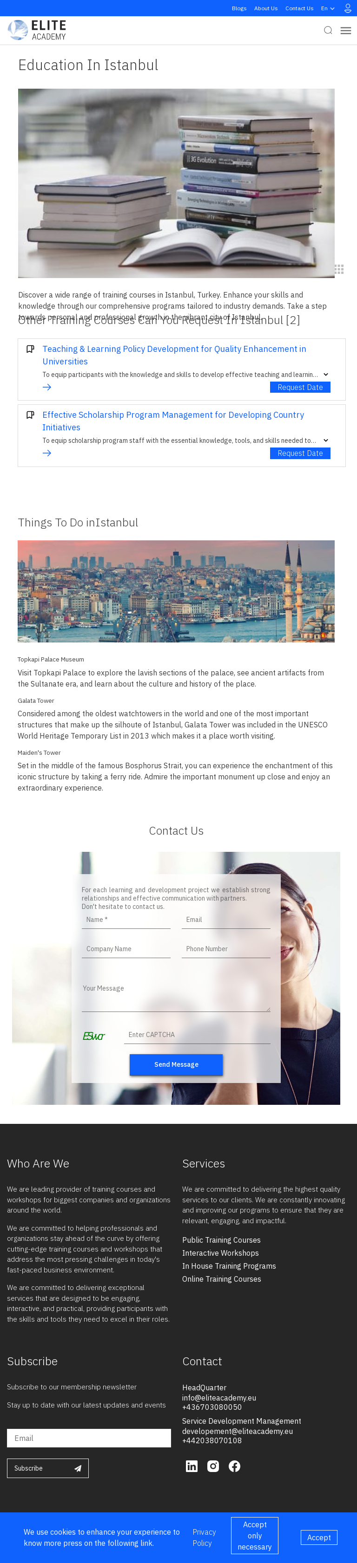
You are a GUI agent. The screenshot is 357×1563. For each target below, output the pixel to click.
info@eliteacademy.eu (219, 1397)
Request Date (300, 387)
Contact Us (299, 8)
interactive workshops (220, 1253)
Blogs (239, 8)
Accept (319, 1537)
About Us (266, 8)
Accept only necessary (255, 1535)
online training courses (221, 1279)
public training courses (221, 1240)
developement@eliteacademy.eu (237, 1431)
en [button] (329, 8)
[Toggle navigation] (345, 30)
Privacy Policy (204, 1537)
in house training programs (229, 1266)
